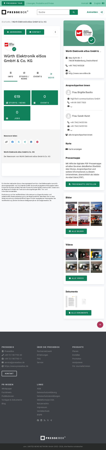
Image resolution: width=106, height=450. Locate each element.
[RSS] (44, 420)
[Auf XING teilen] (25, 141)
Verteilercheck (43, 411)
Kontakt (35, 32)
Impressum (42, 407)
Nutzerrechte (43, 403)
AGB (39, 389)
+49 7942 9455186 (78, 122)
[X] (48, 420)
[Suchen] (74, 12)
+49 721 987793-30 (13, 355)
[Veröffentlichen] (100, 325)
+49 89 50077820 (78, 102)
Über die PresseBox (48, 347)
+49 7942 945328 (76, 66)
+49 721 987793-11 (13, 359)
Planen (75, 351)
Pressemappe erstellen (82, 184)
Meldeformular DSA (45, 400)
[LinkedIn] (41, 420)
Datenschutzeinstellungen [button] (48, 396)
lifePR (39, 415)
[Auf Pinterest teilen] (37, 141)
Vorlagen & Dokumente (12, 400)
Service (40, 362)
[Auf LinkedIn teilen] (31, 141)
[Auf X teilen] (18, 141)
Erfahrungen (42, 355)
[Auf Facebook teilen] (12, 141)
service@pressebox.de (44, 200)
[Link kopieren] (6, 141)
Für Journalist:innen (81, 366)
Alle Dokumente (78, 313)
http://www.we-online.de (80, 73)
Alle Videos (76, 278)
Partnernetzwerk (44, 351)
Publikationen (8, 396)
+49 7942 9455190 (78, 126)
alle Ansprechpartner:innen (80, 135)
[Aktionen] (55, 32)
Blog (4, 403)
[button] (71, 207)
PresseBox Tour (13, 3)
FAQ (39, 359)
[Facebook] (38, 420)
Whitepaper (7, 389)
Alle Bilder (76, 231)
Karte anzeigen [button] (75, 149)
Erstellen (76, 355)
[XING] (51, 420)
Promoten (76, 359)
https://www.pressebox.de (16, 366)
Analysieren (77, 362)
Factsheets (7, 392)
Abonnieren (14, 32)
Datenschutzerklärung (47, 392)
